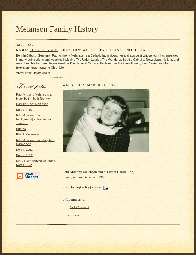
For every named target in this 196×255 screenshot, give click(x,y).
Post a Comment (79, 207)
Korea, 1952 (24, 109)
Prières (21, 129)
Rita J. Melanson (27, 134)
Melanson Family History (57, 29)
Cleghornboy (44, 50)
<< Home (73, 215)
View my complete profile (33, 72)
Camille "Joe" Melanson (32, 104)
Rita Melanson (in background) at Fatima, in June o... (33, 119)
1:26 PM (97, 187)
